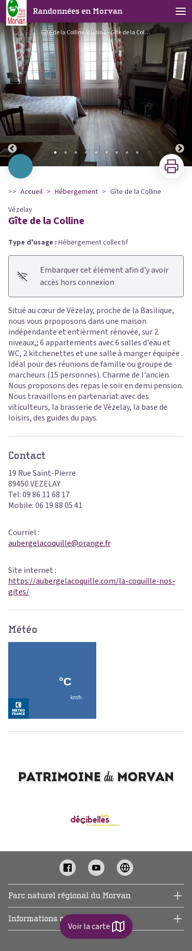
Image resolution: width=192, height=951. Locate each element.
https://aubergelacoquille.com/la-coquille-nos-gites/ (91, 587)
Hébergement (76, 192)
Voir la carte (96, 926)
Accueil (31, 192)
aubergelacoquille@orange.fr (59, 543)
